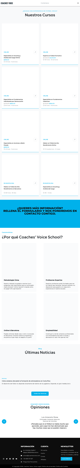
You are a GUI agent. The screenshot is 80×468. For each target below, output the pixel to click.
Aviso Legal (37, 466)
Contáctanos (45, 3)
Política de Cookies (62, 466)
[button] (3, 371)
